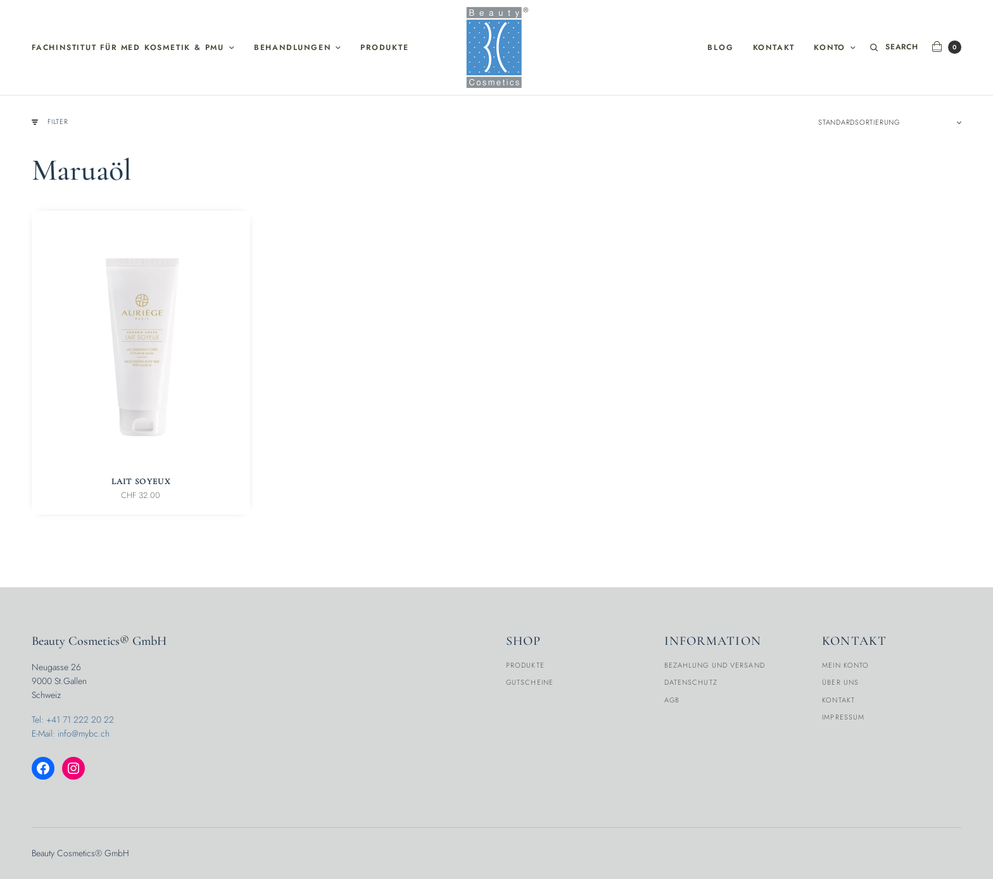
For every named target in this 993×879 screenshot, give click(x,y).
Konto (829, 47)
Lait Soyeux (140, 482)
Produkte (384, 47)
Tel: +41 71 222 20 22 (73, 719)
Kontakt (774, 47)
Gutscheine (529, 682)
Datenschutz (691, 682)
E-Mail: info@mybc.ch (71, 733)
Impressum (843, 717)
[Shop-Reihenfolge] (889, 122)
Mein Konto (845, 665)
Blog (720, 47)
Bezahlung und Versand (714, 665)
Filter (50, 121)
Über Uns (840, 682)
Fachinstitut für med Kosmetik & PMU (128, 47)
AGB (672, 700)
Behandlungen (292, 47)
